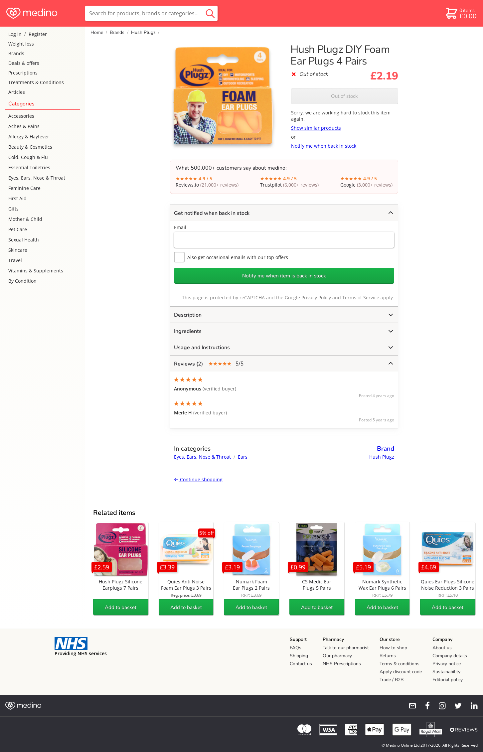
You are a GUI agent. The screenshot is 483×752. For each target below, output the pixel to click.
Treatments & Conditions (36, 82)
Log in (15, 34)
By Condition (22, 281)
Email (180, 227)
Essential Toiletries (29, 167)
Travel (15, 260)
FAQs (295, 648)
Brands (16, 53)
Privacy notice (446, 664)
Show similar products (316, 128)
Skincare (17, 250)
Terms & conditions (399, 664)
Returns (388, 656)
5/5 (283, 364)
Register (38, 34)
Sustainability (446, 672)
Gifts (13, 209)
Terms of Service (360, 297)
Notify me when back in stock (323, 146)
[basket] (461, 13)
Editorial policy (447, 680)
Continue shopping (198, 479)
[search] (151, 13)
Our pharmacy (337, 656)
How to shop (393, 648)
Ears (242, 457)
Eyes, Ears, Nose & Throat (36, 178)
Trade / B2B (391, 680)
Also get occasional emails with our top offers (231, 257)
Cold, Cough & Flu (28, 157)
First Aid (17, 198)
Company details (449, 656)
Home (96, 32)
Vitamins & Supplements (35, 270)
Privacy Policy (316, 297)
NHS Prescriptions (342, 664)
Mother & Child (25, 219)
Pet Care (17, 229)
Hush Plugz (143, 32)
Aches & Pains (24, 126)
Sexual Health (23, 239)
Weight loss (21, 44)
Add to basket (120, 607)
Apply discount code (401, 672)
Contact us (301, 664)
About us (442, 648)
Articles (16, 92)
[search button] (210, 13)
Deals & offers (23, 63)
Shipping (299, 656)
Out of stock (344, 96)
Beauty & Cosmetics (30, 147)
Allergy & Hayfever (28, 136)
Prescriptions (23, 73)
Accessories (21, 116)
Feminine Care (24, 188)
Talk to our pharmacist (346, 648)
